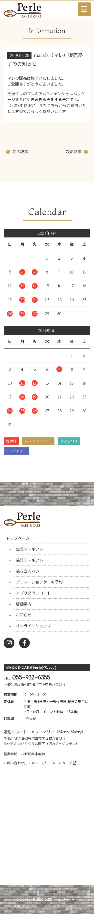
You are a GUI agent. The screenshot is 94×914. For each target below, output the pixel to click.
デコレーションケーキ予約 (39, 582)
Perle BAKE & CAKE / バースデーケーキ (52, 899)
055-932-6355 (31, 677)
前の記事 (20, 151)
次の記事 (74, 151)
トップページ (18, 538)
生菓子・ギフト (29, 549)
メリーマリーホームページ (53, 763)
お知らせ (23, 614)
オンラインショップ (33, 625)
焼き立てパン (28, 571)
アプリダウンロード (33, 593)
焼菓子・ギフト (29, 560)
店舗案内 (23, 604)
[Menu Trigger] (84, 9)
